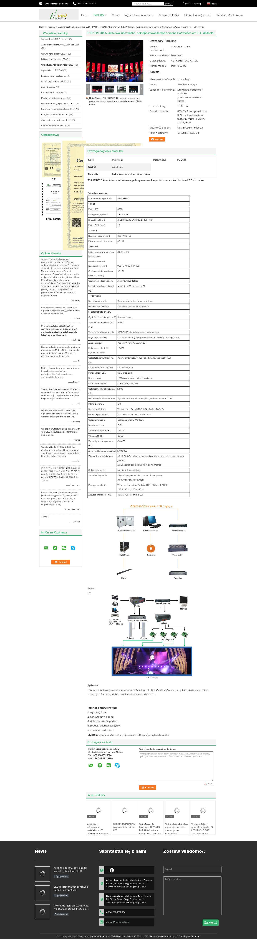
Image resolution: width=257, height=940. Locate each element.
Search (168, 3)
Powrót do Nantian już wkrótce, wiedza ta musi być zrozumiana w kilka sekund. (71, 907)
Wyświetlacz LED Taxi (52, 70)
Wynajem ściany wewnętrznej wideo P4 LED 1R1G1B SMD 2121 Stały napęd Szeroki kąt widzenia (202, 830)
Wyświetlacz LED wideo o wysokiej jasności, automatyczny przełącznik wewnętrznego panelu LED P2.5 (176, 832)
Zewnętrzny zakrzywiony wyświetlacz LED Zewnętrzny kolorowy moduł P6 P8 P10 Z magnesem (97, 832)
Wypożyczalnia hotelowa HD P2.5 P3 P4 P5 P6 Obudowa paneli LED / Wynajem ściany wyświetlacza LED (150, 832)
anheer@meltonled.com (56, 3)
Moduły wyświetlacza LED (54, 98)
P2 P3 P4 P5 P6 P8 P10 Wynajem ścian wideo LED (124, 827)
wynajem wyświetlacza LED (155, 735)
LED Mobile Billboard (51, 92)
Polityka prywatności (66, 936)
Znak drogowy (48, 87)
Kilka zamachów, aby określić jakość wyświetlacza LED (70, 869)
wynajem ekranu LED (130, 735)
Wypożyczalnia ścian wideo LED (74, 26)
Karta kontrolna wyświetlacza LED (57, 109)
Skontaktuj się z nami (197, 15)
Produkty (98, 15)
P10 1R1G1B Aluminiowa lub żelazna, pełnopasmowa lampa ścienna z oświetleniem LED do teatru (115, 101)
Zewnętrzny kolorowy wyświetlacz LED (60, 44)
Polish (215, 3)
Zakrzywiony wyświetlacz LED (55, 120)
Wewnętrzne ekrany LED (53, 53)
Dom (84, 15)
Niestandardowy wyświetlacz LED (57, 103)
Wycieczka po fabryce (139, 15)
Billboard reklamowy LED (53, 59)
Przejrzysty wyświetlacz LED (55, 114)
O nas (115, 15)
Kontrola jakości (168, 15)
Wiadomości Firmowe (230, 15)
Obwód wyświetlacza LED (53, 81)
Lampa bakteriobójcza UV (53, 125)
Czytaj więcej (61, 876)
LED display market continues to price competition (71, 888)
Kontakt (159, 139)
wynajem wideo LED (109, 735)
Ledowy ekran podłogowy (53, 76)
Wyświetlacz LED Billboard (54, 39)
